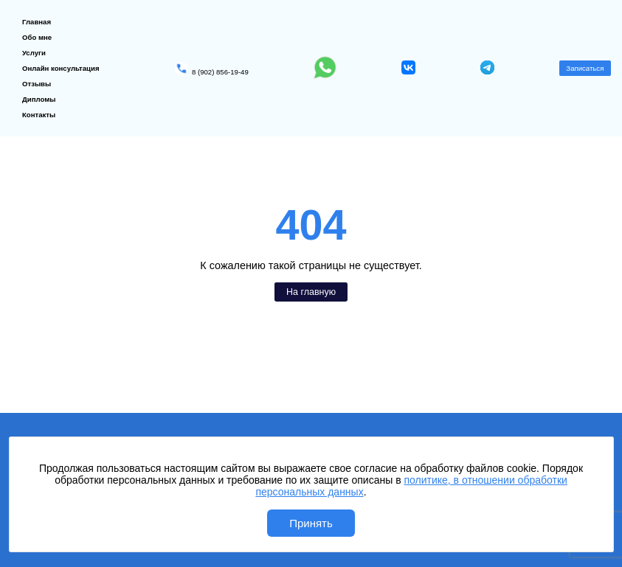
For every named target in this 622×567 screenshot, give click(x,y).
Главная (36, 22)
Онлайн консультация (61, 68)
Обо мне (37, 37)
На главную (311, 292)
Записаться (585, 68)
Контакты (38, 115)
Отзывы (36, 84)
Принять (311, 523)
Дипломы (39, 99)
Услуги (34, 53)
